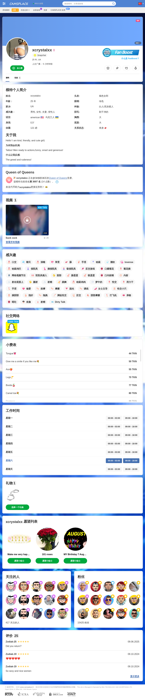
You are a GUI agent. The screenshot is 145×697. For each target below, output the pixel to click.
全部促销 (37, 10)
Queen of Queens (58, 178)
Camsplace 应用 (59, 10)
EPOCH (58, 687)
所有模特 (6, 10)
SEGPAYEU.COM (69, 687)
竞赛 (45, 10)
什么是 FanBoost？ (130, 58)
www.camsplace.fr (27, 687)
